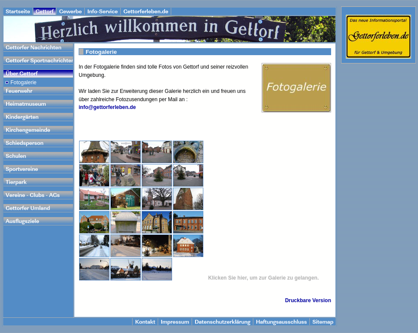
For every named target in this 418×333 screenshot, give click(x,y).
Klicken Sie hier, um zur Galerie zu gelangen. (263, 278)
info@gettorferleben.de (107, 107)
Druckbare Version (308, 300)
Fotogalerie (23, 82)
